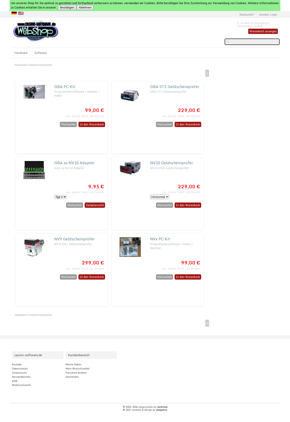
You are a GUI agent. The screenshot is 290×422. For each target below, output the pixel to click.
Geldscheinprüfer (40, 65)
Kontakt (17, 364)
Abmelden (72, 377)
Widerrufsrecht (21, 385)
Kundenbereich (78, 355)
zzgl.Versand (96, 116)
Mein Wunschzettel (78, 368)
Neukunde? (247, 14)
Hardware (21, 52)
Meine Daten (73, 364)
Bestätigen (67, 7)
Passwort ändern (76, 373)
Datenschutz (20, 368)
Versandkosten (21, 377)
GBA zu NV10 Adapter (74, 163)
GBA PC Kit (64, 86)
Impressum (19, 373)
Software (40, 52)
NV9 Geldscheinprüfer (74, 239)
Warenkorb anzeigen (263, 31)
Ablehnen (85, 7)
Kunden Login (268, 14)
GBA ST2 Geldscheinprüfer (174, 86)
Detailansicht (95, 205)
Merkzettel (68, 124)
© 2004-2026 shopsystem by (145, 407)
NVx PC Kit (160, 239)
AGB (14, 381)
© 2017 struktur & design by (145, 410)
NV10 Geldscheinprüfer (171, 163)
